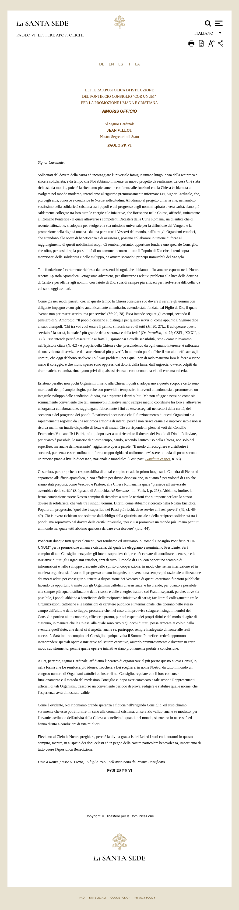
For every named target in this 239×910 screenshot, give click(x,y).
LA (137, 64)
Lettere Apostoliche (61, 35)
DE (101, 64)
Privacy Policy (144, 897)
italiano (205, 34)
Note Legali (97, 897)
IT (129, 64)
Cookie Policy (120, 897)
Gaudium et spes (157, 459)
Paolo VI (26, 35)
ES (120, 64)
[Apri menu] (218, 23)
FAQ (81, 897)
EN (111, 64)
